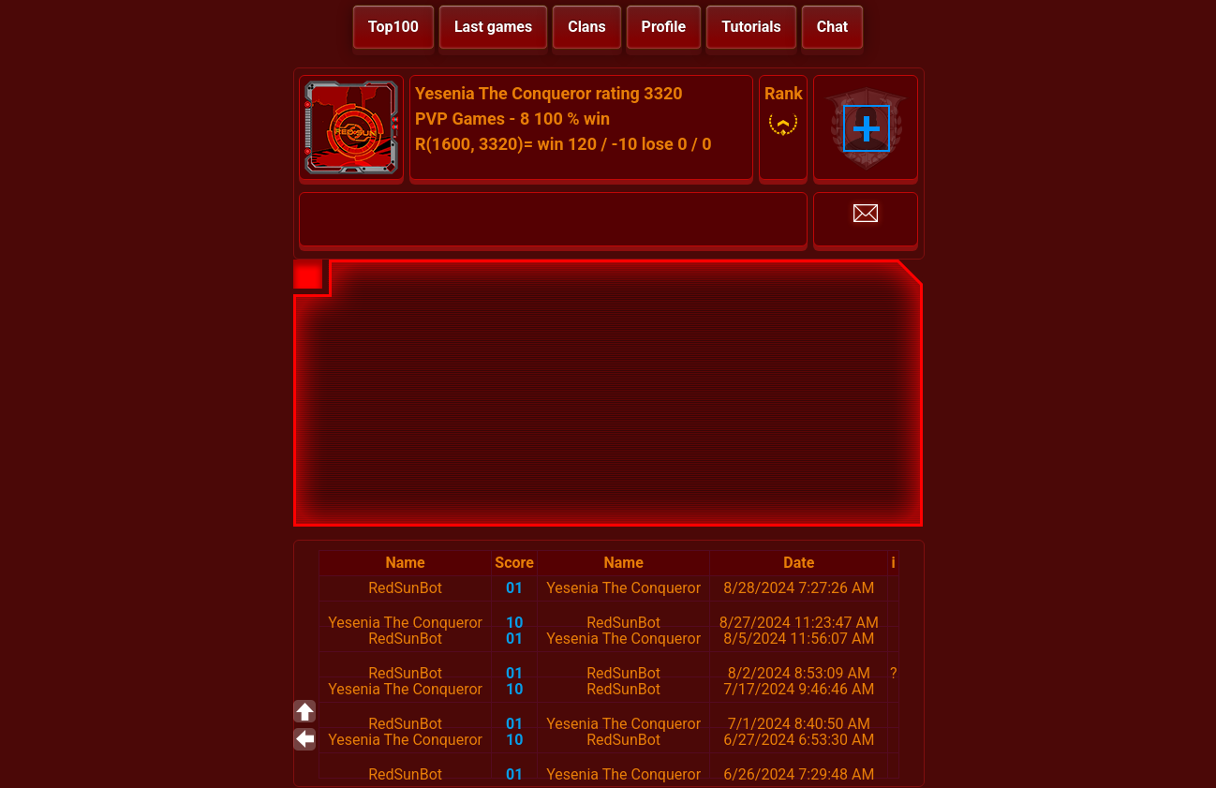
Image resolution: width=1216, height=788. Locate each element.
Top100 (393, 27)
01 (514, 588)
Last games (493, 27)
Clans (586, 27)
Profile (664, 27)
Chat (832, 27)
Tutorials (751, 27)
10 (514, 623)
